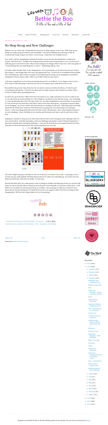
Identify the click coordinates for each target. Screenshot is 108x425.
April (90, 386)
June (90, 380)
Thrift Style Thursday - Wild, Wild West (94, 335)
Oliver (37, 224)
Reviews (65, 35)
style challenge (52, 224)
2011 (89, 404)
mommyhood (20, 224)
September (92, 278)
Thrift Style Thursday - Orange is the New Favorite (95, 292)
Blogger (88, 420)
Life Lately (91, 343)
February (92, 391)
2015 (89, 263)
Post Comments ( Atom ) (21, 241)
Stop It (90, 346)
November (92, 272)
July (90, 377)
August (91, 374)
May (90, 383)
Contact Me (86, 35)
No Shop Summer (30, 224)
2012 (89, 401)
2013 (89, 398)
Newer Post (9, 238)
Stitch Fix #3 (92, 313)
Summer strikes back (94, 285)
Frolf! (90, 297)
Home (20, 35)
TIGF (89, 288)
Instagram (13, 224)
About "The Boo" (31, 35)
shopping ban (44, 224)
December (92, 269)
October (91, 275)
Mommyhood (44, 35)
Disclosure (75, 35)
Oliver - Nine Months (94, 361)
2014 (89, 266)
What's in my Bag (93, 340)
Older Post (77, 238)
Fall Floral (91, 328)
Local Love (56, 35)
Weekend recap (93, 331)
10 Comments (39, 221)
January (91, 394)
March (91, 388)
